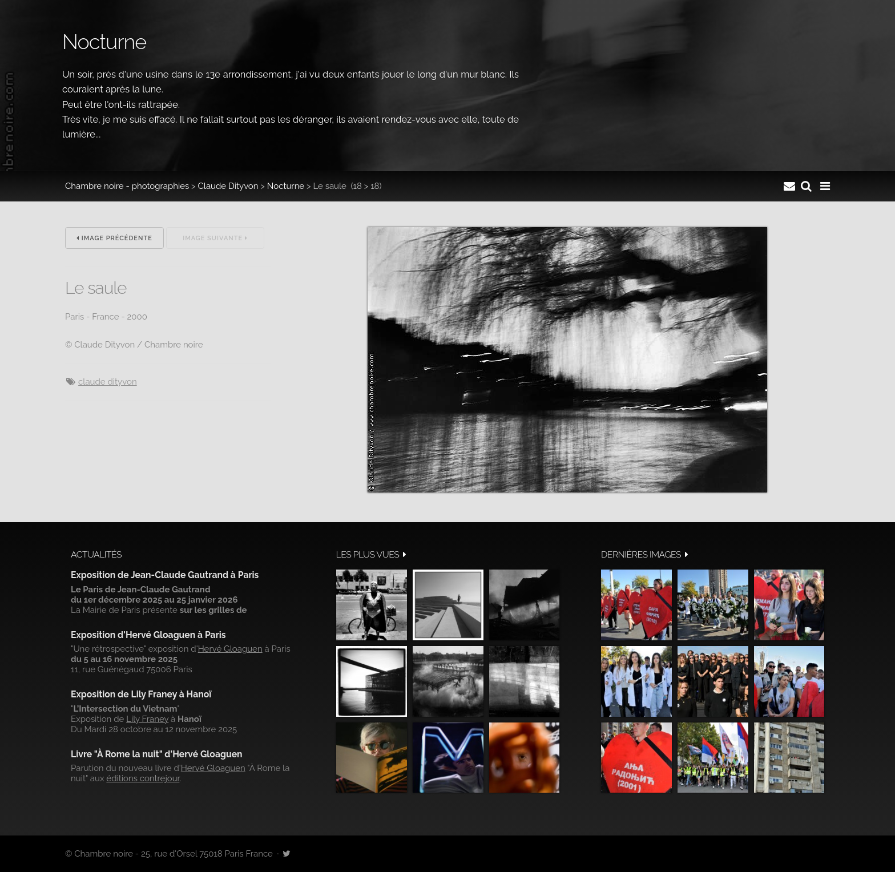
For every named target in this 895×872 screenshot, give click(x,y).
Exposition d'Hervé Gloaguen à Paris (148, 634)
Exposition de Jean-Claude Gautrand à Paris (165, 575)
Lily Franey (147, 719)
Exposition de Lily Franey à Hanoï (141, 694)
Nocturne (285, 186)
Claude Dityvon (228, 186)
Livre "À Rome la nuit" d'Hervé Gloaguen (157, 754)
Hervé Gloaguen (230, 649)
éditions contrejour (142, 778)
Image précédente (114, 238)
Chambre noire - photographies (127, 186)
